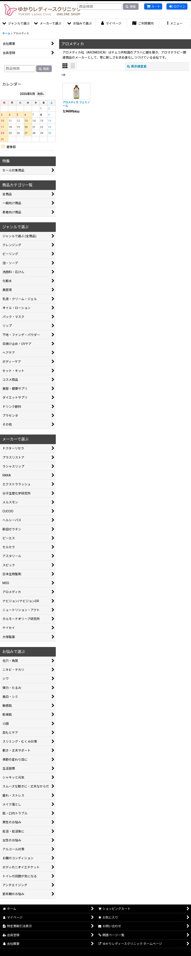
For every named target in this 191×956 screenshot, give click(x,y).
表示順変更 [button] (137, 66)
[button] (175, 23)
